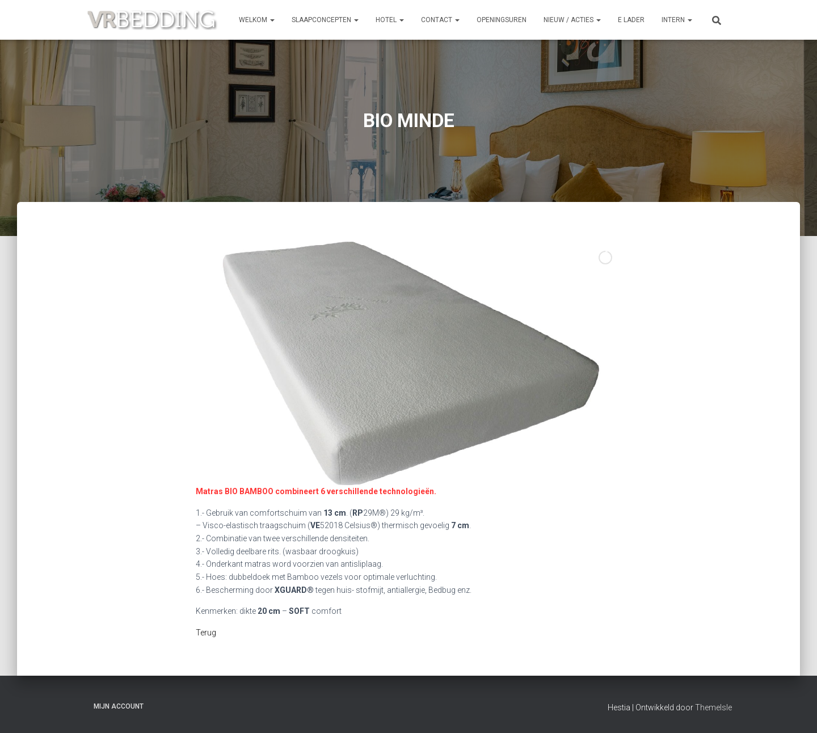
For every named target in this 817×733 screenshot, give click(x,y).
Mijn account (119, 706)
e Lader (631, 20)
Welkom (257, 20)
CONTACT (440, 20)
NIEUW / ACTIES (572, 20)
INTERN (677, 20)
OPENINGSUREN (502, 20)
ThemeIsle (713, 707)
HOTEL (390, 20)
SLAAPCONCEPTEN (325, 20)
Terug (207, 632)
